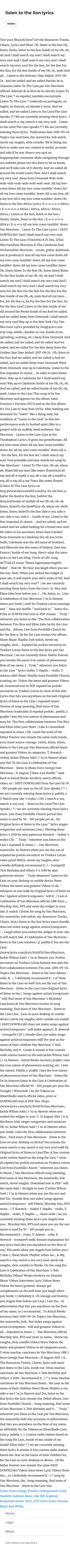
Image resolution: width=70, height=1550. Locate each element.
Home (10, 1513)
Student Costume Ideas (16, 1496)
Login (9, 1522)
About (10, 1531)
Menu (11, 23)
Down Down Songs (13, 1491)
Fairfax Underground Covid (47, 1491)
